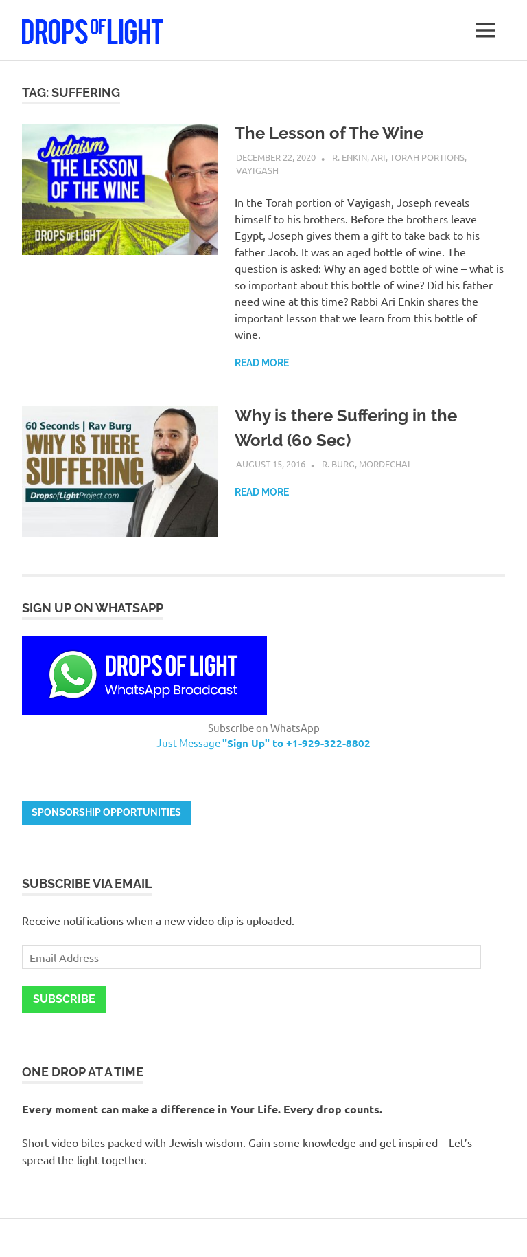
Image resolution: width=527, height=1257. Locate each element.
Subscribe (64, 998)
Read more (262, 362)
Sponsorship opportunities (106, 812)
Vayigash (257, 170)
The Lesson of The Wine (329, 133)
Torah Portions (427, 157)
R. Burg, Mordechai (366, 463)
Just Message (263, 742)
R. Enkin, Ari (359, 157)
